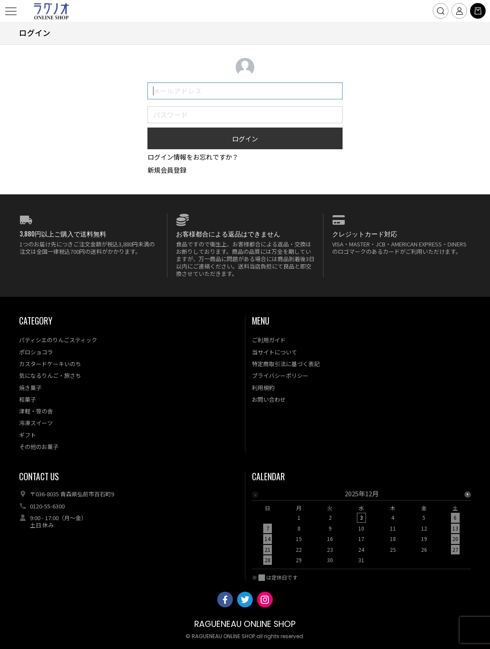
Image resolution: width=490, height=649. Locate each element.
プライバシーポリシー (280, 375)
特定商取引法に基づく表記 (286, 364)
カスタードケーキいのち (50, 364)
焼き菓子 (30, 388)
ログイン (245, 138)
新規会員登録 (166, 169)
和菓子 (27, 399)
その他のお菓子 (39, 446)
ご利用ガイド (269, 340)
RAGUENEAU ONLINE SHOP (245, 624)
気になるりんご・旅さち (50, 375)
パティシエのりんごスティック (58, 340)
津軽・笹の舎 (36, 411)
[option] (361, 529)
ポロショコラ (36, 352)
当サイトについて (274, 352)
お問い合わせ (269, 399)
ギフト (27, 435)
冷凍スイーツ (36, 423)
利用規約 (263, 388)
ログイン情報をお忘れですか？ (192, 156)
